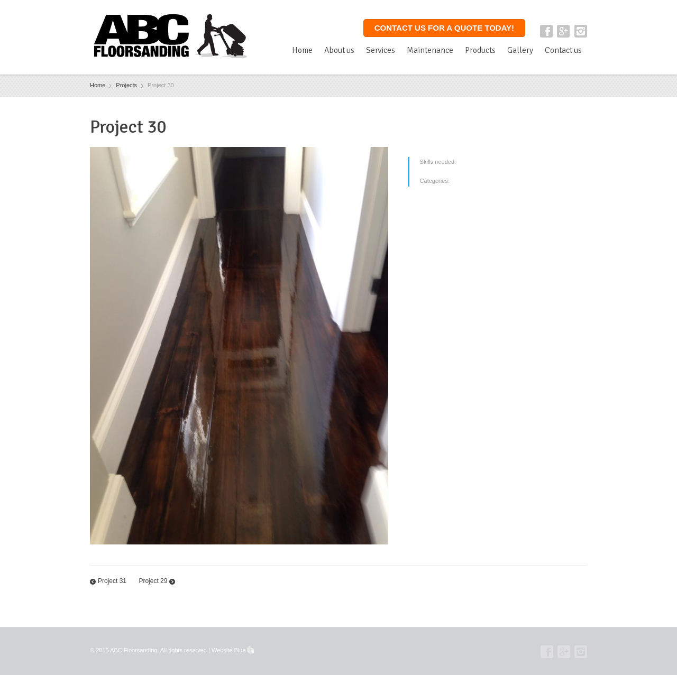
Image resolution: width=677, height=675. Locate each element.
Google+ (563, 31)
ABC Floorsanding (133, 650)
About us (339, 50)
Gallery (520, 50)
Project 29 (153, 581)
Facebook (546, 31)
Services (380, 50)
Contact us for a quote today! (444, 27)
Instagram (580, 31)
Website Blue (229, 650)
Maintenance (430, 50)
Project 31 (112, 581)
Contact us (563, 50)
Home (302, 50)
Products (480, 50)
